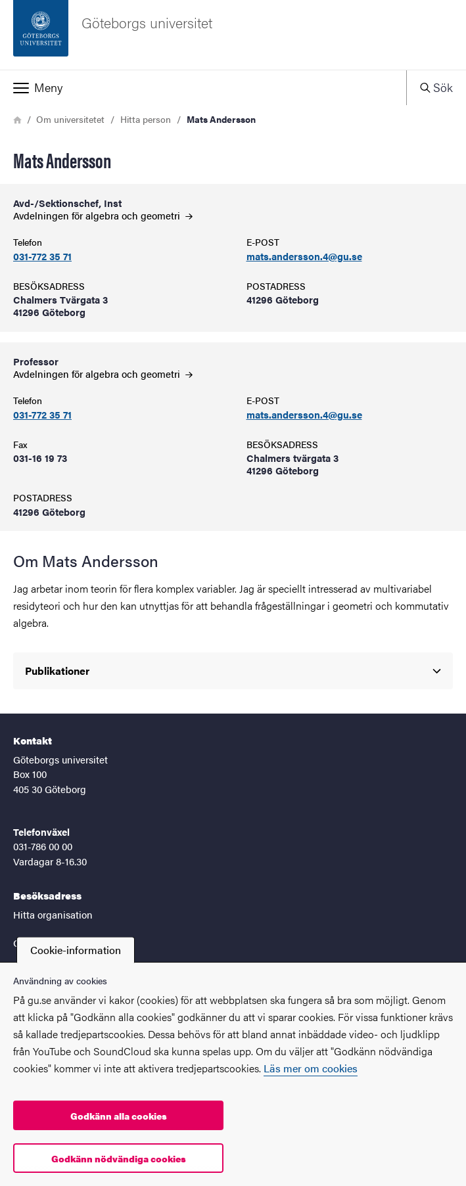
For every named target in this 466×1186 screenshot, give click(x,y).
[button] (203, 87)
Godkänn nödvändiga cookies (118, 1158)
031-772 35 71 (42, 256)
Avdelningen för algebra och (103, 215)
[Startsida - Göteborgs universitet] (233, 35)
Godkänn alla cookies (118, 1115)
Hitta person (145, 119)
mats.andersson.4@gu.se (304, 256)
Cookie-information (75, 949)
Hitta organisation (53, 914)
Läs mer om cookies (311, 1068)
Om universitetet (70, 119)
